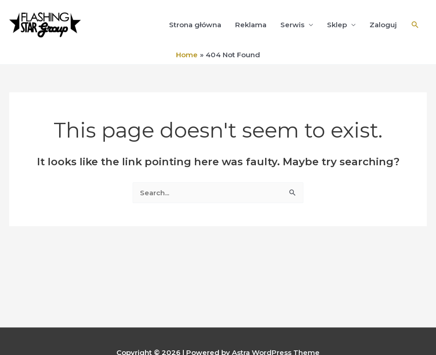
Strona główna (195, 24)
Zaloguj (383, 24)
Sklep (337, 24)
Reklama (250, 24)
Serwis (292, 24)
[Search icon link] (415, 25)
